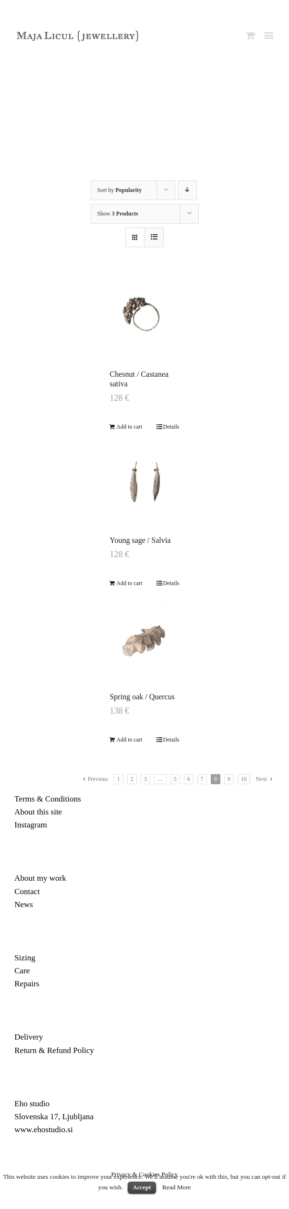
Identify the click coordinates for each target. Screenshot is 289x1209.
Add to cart (129, 426)
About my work (40, 878)
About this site (38, 811)
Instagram (30, 824)
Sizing (24, 957)
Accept (141, 1187)
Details (171, 426)
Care (22, 970)
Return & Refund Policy (54, 1050)
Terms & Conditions (47, 798)
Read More (176, 1187)
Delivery (28, 1036)
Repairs (26, 983)
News (23, 904)
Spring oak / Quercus (142, 697)
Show (117, 213)
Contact (27, 891)
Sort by (119, 190)
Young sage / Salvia (139, 540)
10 (244, 779)
